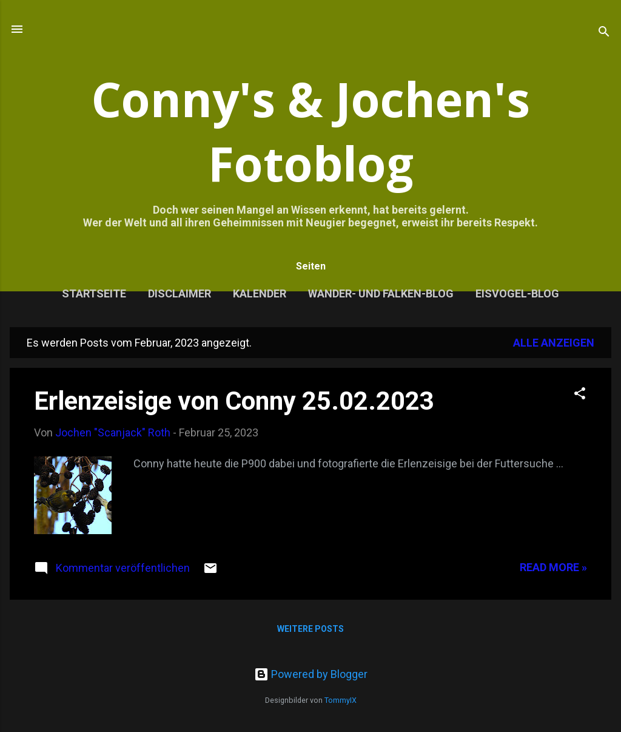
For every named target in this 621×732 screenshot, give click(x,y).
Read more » (553, 567)
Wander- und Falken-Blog (381, 293)
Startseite (94, 293)
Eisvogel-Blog (517, 293)
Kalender (259, 293)
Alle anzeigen (553, 342)
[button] (579, 395)
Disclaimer (179, 293)
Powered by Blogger (311, 674)
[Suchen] (604, 33)
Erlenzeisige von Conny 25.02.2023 (234, 401)
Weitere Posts (310, 629)
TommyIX (340, 700)
